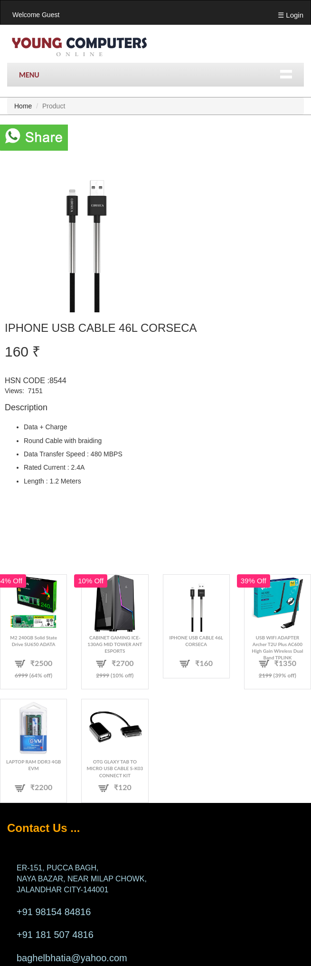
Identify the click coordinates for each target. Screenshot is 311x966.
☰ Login (290, 15)
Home (23, 106)
